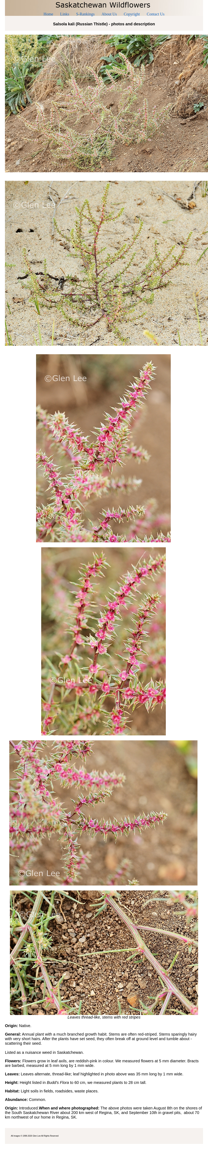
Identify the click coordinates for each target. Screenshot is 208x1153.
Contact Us (155, 14)
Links (64, 14)
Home (48, 14)
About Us (109, 14)
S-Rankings (85, 14)
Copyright (132, 14)
